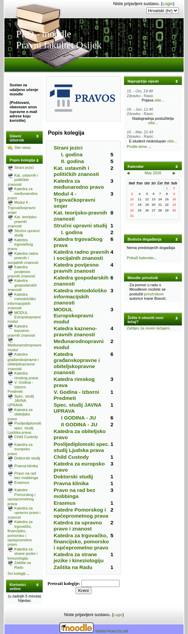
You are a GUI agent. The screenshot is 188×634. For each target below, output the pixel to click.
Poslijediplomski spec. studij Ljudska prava (24, 427)
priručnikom (154, 294)
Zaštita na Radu (22, 565)
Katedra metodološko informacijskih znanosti (21, 301)
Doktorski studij (27, 458)
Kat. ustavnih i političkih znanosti (22, 179)
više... (159, 100)
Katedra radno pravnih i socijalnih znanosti (22, 258)
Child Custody (26, 437)
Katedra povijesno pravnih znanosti (21, 271)
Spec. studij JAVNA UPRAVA (20, 400)
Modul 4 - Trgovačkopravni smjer (21, 207)
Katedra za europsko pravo (20, 449)
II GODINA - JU (79, 424)
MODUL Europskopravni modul (24, 317)
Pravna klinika (26, 466)
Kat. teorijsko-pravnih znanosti (22, 221)
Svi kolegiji (16, 573)
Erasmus (21, 482)
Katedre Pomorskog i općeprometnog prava (21, 496)
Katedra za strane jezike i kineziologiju (22, 553)
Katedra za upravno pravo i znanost (23, 512)
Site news (22, 147)
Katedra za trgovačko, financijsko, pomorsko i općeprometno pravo (20, 533)
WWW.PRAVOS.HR (111, 631)
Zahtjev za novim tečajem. (149, 328)
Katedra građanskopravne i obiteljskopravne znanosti (23, 361)
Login (167, 3)
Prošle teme (137, 146)
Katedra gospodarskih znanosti (22, 285)
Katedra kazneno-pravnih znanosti (21, 330)
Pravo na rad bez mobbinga (26, 475)
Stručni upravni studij (80, 225)
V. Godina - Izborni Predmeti (20, 386)
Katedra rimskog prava (26, 375)
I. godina (71, 154)
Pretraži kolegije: (64, 583)
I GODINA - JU (78, 418)
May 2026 (153, 173)
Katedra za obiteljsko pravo (20, 414)
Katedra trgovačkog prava (20, 244)
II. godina (72, 161)
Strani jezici (24, 167)
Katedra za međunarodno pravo (22, 193)
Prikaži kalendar (140, 258)
